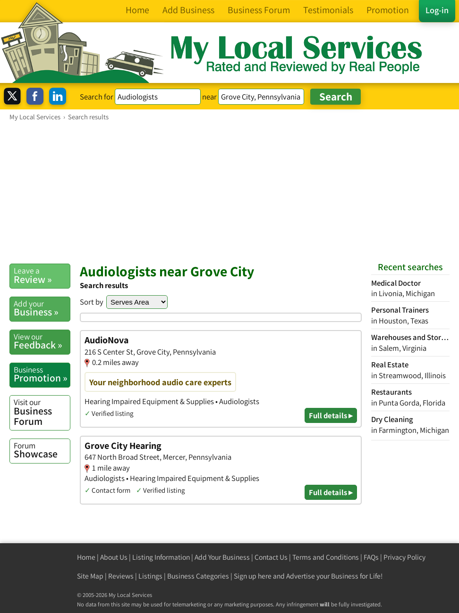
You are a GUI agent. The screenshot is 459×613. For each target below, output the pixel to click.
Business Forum (42, 412)
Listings (150, 576)
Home (86, 557)
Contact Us (271, 557)
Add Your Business (222, 557)
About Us (114, 557)
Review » (42, 275)
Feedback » (42, 341)
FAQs (371, 557)
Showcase (42, 450)
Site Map (90, 576)
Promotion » (42, 374)
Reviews (121, 576)
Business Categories (198, 576)
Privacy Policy (404, 557)
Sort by (91, 302)
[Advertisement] (229, 192)
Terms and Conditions (325, 557)
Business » (42, 308)
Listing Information (161, 557)
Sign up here (253, 576)
